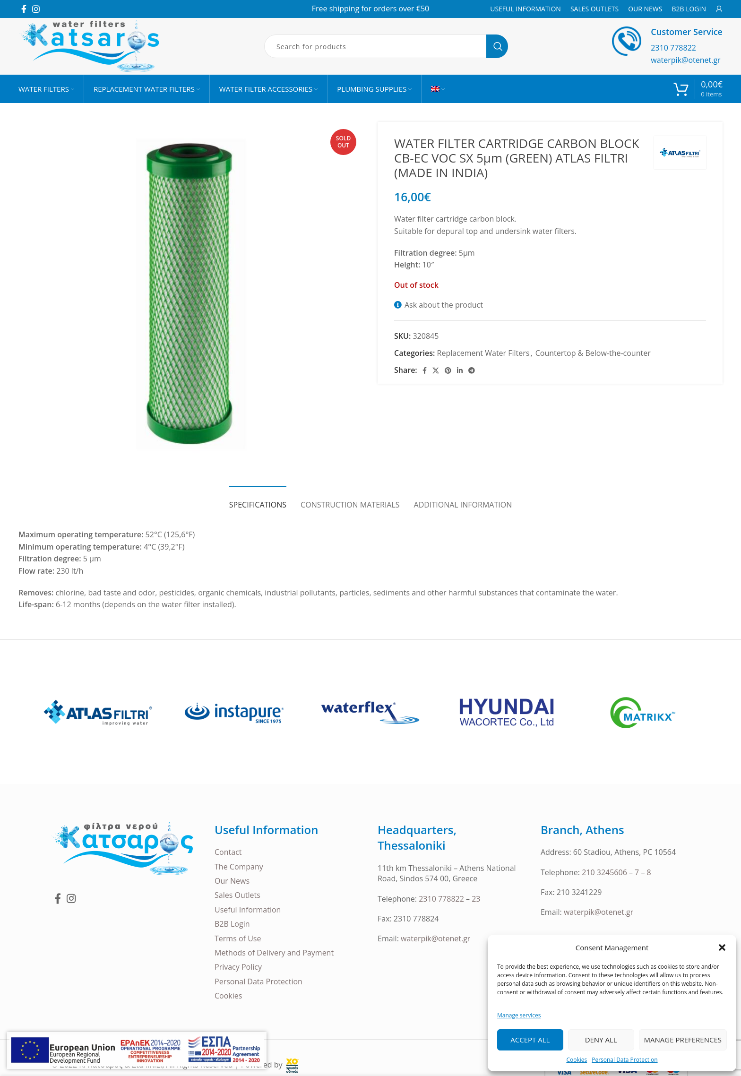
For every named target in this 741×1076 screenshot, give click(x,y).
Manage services (519, 1015)
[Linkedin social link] (459, 370)
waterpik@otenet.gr (685, 60)
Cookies (576, 1060)
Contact (228, 852)
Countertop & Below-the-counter (593, 353)
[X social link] (436, 370)
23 (476, 899)
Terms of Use (238, 938)
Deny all (601, 1039)
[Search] (386, 46)
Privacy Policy (238, 967)
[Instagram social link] (36, 9)
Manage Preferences (683, 1039)
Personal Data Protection (624, 1060)
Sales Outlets (237, 895)
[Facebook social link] (23, 9)
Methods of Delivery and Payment (274, 952)
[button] (722, 947)
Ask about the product (444, 305)
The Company (239, 866)
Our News (232, 881)
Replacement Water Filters (483, 353)
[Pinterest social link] (448, 370)
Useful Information (248, 909)
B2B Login (232, 924)
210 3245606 (604, 872)
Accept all (530, 1039)
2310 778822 (673, 48)
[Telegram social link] (471, 370)
